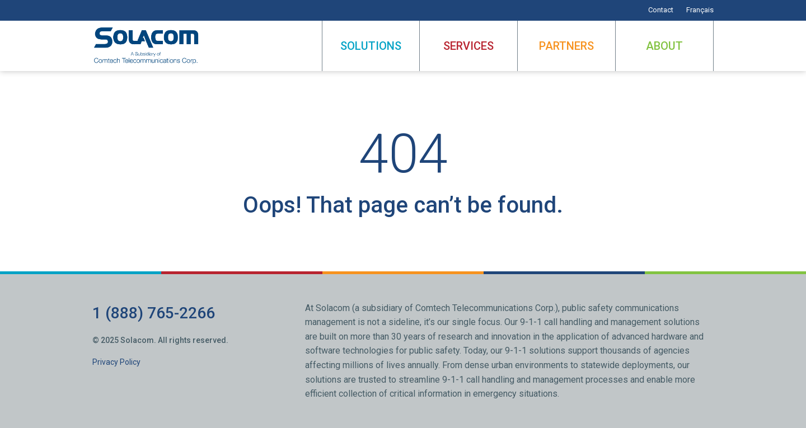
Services (468, 46)
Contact (660, 10)
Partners (566, 46)
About (664, 46)
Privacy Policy (116, 362)
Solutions (370, 46)
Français (700, 10)
